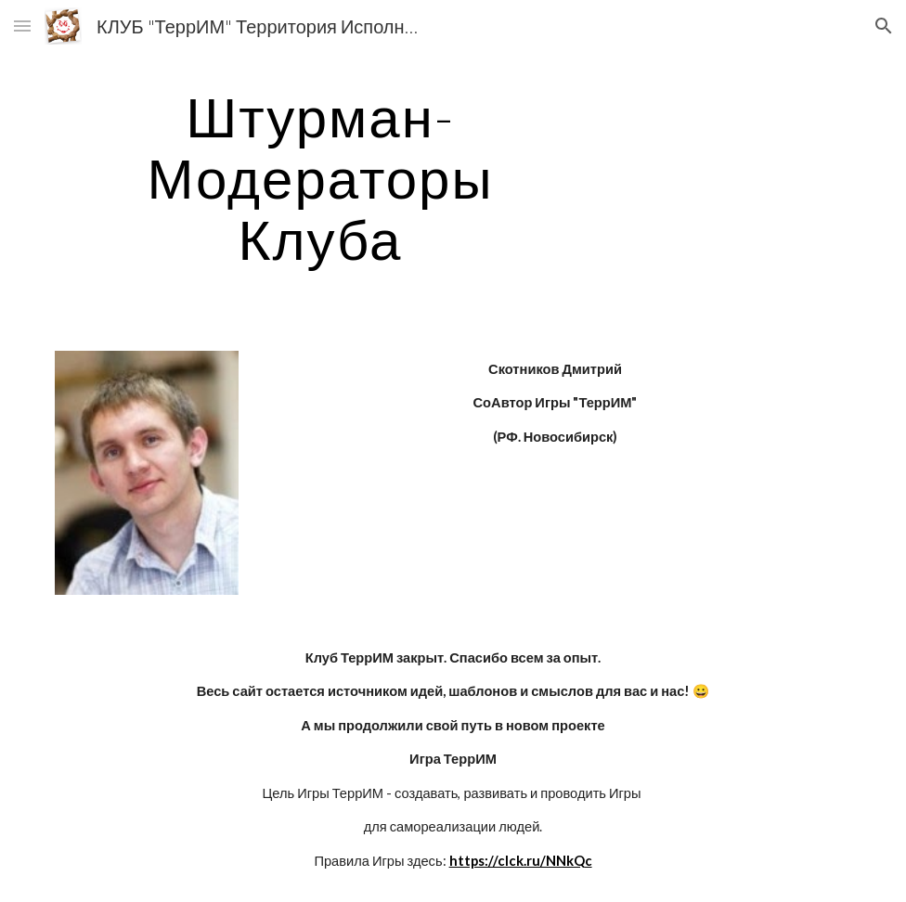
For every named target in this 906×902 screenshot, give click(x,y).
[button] (22, 25)
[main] (320, 177)
